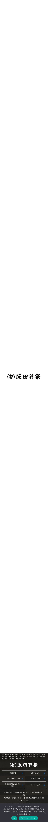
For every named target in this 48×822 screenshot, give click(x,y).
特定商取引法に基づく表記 (12, 785)
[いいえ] (45, 812)
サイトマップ (35, 785)
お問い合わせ (35, 773)
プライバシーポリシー (12, 779)
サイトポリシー (35, 779)
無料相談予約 (24, 632)
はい (14, 818)
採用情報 (13, 773)
